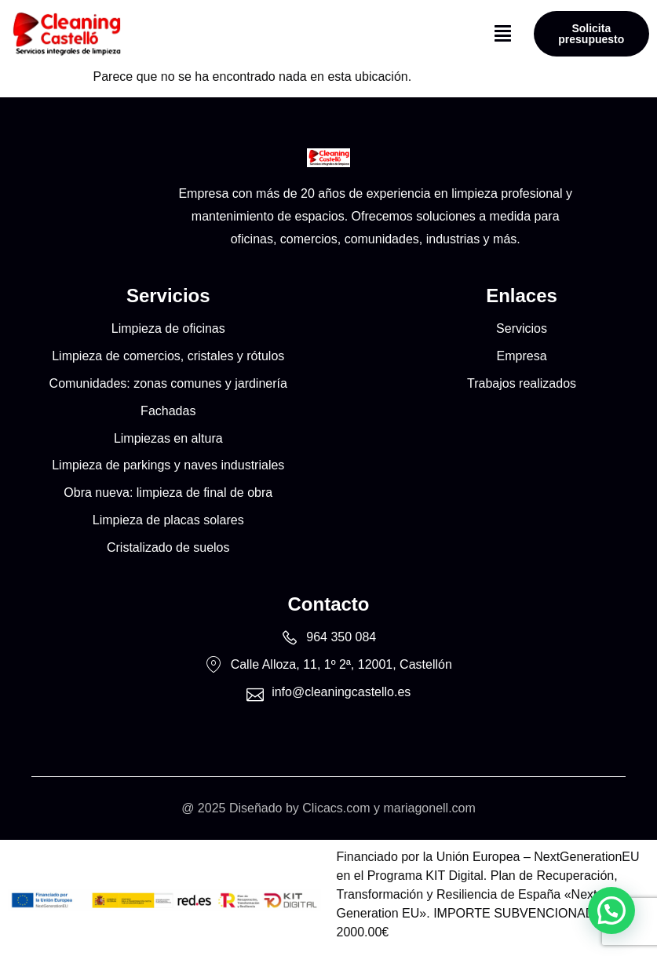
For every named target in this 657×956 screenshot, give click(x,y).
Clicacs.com (336, 808)
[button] (503, 33)
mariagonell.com (429, 808)
